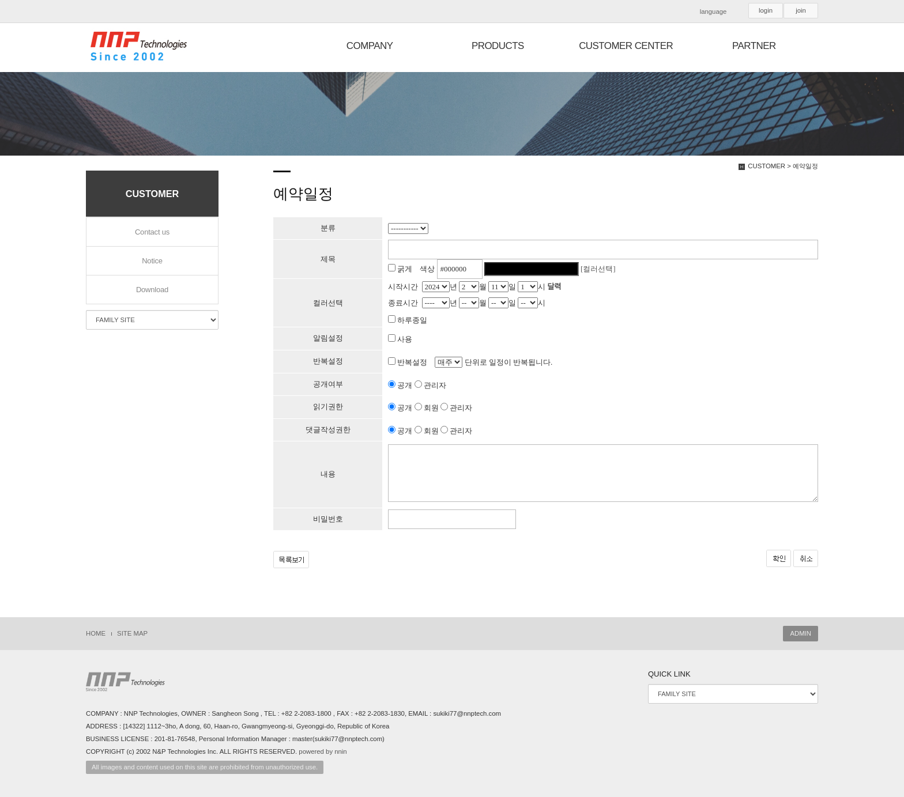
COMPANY (369, 45)
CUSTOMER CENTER (626, 45)
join (801, 10)
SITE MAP (132, 633)
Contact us (152, 232)
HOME (96, 633)
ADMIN (800, 633)
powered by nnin (322, 751)
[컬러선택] (598, 269)
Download (152, 289)
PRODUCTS (498, 45)
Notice (152, 260)
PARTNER (754, 45)
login (766, 10)
